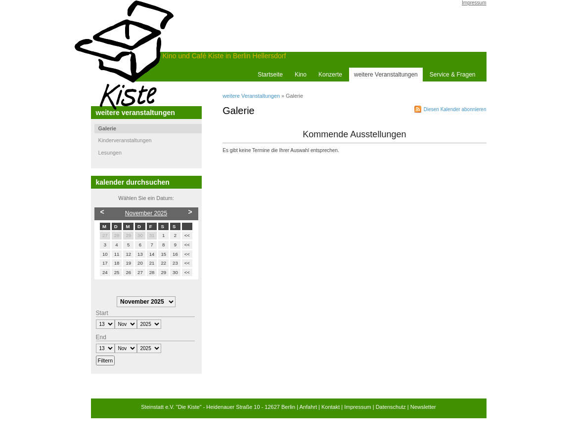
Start (102, 313)
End (101, 337)
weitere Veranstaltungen (251, 96)
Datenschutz (391, 407)
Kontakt (330, 407)
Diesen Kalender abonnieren (455, 109)
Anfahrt (308, 407)
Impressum (474, 2)
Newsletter (423, 407)
